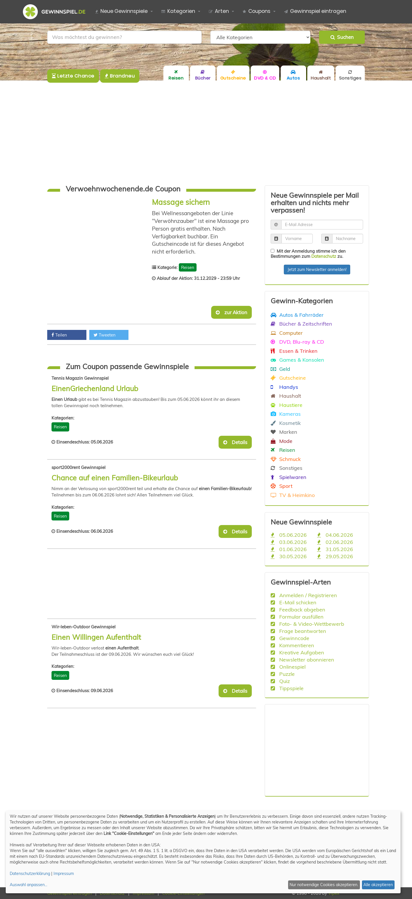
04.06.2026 (335, 535)
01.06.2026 (289, 549)
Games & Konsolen (297, 360)
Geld (280, 369)
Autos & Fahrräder (297, 315)
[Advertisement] (206, 133)
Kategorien (178, 11)
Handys (284, 387)
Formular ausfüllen (297, 616)
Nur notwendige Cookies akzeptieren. (324, 884)
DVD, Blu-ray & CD (297, 341)
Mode (281, 441)
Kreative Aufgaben (297, 652)
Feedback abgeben (298, 609)
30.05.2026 (289, 556)
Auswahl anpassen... (28, 884)
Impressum (64, 873)
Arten (219, 11)
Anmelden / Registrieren (304, 595)
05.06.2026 (289, 535)
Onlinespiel (288, 667)
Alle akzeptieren (378, 884)
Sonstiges (286, 468)
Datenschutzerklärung (30, 873)
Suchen (342, 37)
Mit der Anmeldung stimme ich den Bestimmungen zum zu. (308, 253)
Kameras (286, 414)
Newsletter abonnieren (302, 659)
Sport (281, 486)
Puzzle (283, 674)
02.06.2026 (335, 542)
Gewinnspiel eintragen (315, 11)
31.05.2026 (335, 549)
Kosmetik (286, 423)
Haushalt (286, 396)
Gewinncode (290, 638)
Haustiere (286, 405)
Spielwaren (288, 477)
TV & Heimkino (293, 495)
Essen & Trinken (294, 351)
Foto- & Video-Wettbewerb (307, 624)
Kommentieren (292, 645)
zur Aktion (231, 312)
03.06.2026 (289, 542)
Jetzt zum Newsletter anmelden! (317, 269)
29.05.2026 (335, 556)
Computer (287, 333)
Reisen (187, 267)
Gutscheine (288, 378)
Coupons (256, 11)
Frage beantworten (298, 631)
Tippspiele (287, 688)
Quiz (280, 681)
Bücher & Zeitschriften (301, 323)
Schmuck (286, 459)
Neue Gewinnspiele (121, 11)
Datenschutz (323, 256)
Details (235, 442)
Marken (284, 432)
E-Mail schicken (293, 602)
